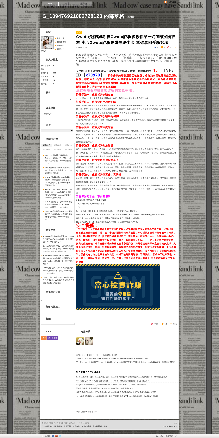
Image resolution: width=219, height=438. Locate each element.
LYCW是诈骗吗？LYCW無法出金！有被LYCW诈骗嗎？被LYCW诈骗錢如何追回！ (117, 358)
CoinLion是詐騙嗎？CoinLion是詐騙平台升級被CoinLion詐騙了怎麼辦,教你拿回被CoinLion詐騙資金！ (58, 215)
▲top (175, 423)
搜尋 (70, 99)
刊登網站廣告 (47, 426)
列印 (175, 324)
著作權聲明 (86, 426)
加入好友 (60, 38)
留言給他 (60, 49)
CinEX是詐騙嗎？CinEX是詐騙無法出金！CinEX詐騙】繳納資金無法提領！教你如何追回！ (112, 381)
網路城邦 (169, 436)
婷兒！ (44, 51)
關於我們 (58, 426)
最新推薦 (68, 145)
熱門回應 (57, 149)
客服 (105, 426)
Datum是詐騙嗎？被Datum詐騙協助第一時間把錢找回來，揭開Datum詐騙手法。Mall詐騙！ (58, 204)
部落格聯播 (52, 338)
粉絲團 (47, 436)
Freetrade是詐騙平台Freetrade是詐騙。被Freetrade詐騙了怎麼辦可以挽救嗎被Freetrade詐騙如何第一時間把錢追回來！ (130, 362)
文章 (50, 4)
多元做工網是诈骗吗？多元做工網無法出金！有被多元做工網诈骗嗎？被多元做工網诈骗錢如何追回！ (117, 392)
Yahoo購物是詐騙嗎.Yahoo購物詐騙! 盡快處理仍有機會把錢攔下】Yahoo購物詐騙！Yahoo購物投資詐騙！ (118, 396)
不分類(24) (48, 114)
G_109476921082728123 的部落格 (83, 16)
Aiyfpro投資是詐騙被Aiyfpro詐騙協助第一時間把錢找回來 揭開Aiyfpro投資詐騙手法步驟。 (112, 384)
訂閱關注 (60, 45)
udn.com (174, 426)
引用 (165, 324)
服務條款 (76, 426)
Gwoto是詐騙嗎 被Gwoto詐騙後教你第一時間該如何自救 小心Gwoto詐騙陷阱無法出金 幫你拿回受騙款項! (58, 181)
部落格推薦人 (53, 306)
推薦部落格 (61, 42)
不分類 (88, 355)
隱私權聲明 (97, 426)
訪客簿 (83, 4)
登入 (157, 436)
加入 (162, 436)
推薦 (156, 324)
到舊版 (131, 17)
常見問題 (67, 426)
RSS (44, 338)
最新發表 (46, 145)
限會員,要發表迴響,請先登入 (87, 412)
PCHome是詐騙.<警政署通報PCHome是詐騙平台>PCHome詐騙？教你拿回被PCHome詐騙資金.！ (58, 159)
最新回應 (57, 145)
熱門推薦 (68, 149)
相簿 (67, 4)
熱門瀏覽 (46, 149)
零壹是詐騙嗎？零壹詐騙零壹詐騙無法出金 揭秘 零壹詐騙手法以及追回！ (105, 388)
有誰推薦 (86, 331)
